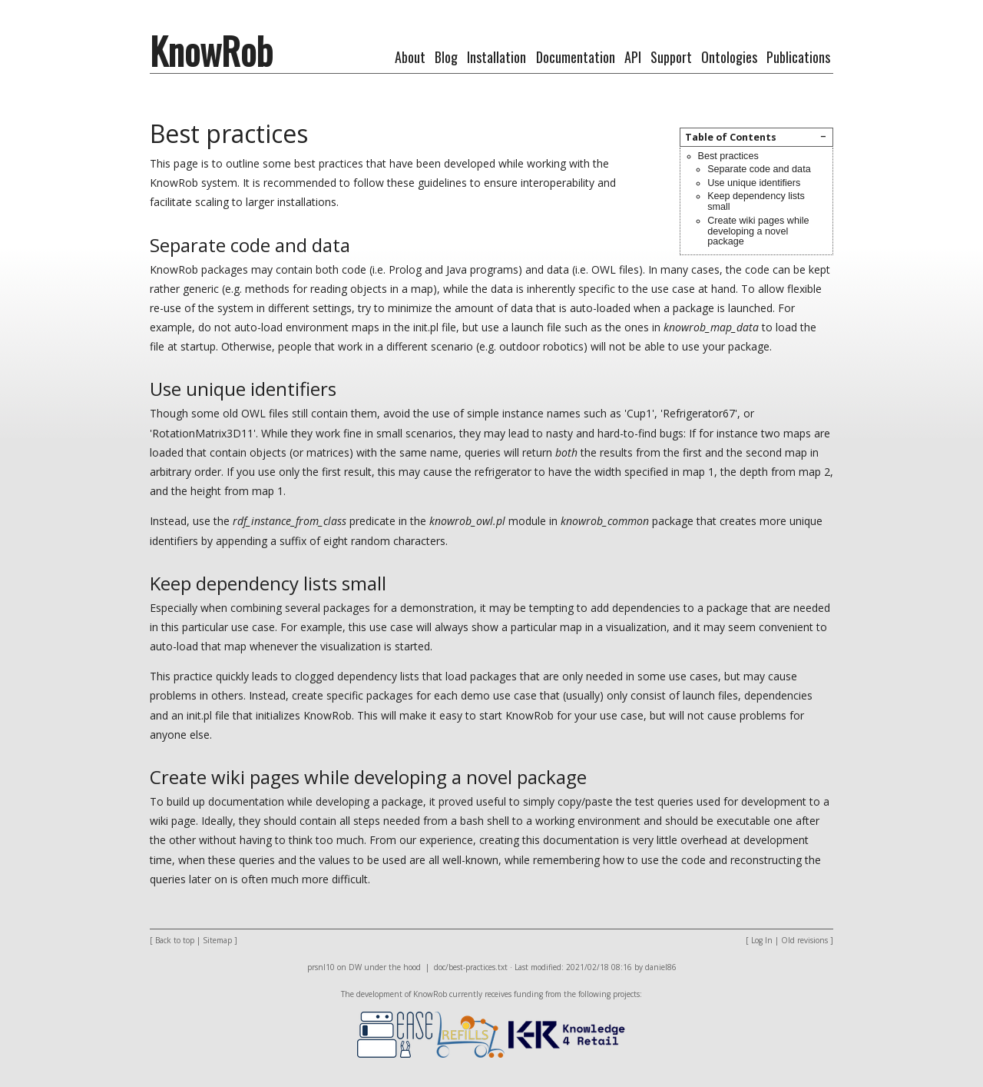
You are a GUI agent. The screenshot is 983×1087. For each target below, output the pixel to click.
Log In (762, 940)
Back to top (174, 940)
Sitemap (217, 940)
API (632, 57)
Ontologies (729, 57)
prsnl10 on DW (334, 967)
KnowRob (211, 50)
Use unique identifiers (753, 183)
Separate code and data (758, 169)
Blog (446, 57)
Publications (798, 57)
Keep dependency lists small (756, 201)
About (410, 57)
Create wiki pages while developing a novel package (758, 231)
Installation (496, 57)
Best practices (728, 156)
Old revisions (804, 940)
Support (671, 57)
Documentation (575, 57)
